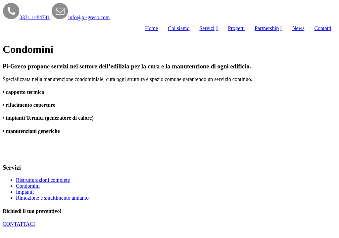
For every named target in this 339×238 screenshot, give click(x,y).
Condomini (28, 186)
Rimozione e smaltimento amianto (52, 198)
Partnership (267, 28)
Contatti (322, 28)
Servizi (206, 28)
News (298, 28)
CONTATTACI (19, 224)
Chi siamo (178, 28)
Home (151, 28)
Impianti (25, 192)
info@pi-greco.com (89, 17)
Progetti (236, 28)
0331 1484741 (35, 17)
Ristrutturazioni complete (43, 180)
